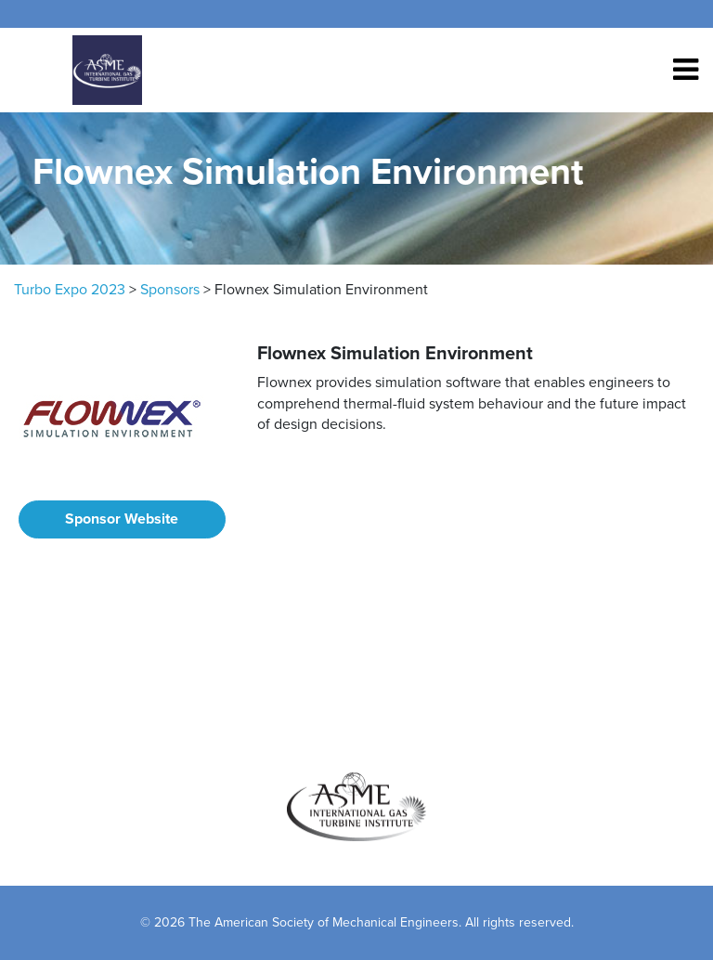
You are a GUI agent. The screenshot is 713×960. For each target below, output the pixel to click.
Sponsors (170, 289)
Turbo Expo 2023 (69, 289)
